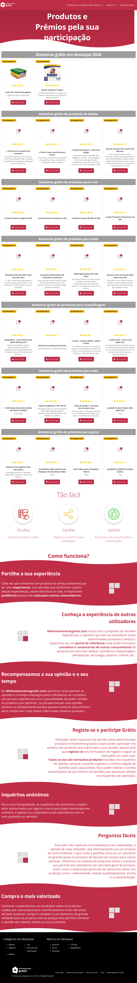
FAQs (102, 972)
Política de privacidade (74, 972)
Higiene (12, 947)
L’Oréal (74, 944)
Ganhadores (127, 5)
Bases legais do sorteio (115, 972)
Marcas (110, 5)
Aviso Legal (59, 972)
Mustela (56, 951)
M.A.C (55, 947)
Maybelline (76, 947)
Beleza (12, 944)
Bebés (11, 954)
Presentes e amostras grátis (84, 5)
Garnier (55, 944)
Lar (28, 944)
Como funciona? (92, 972)
